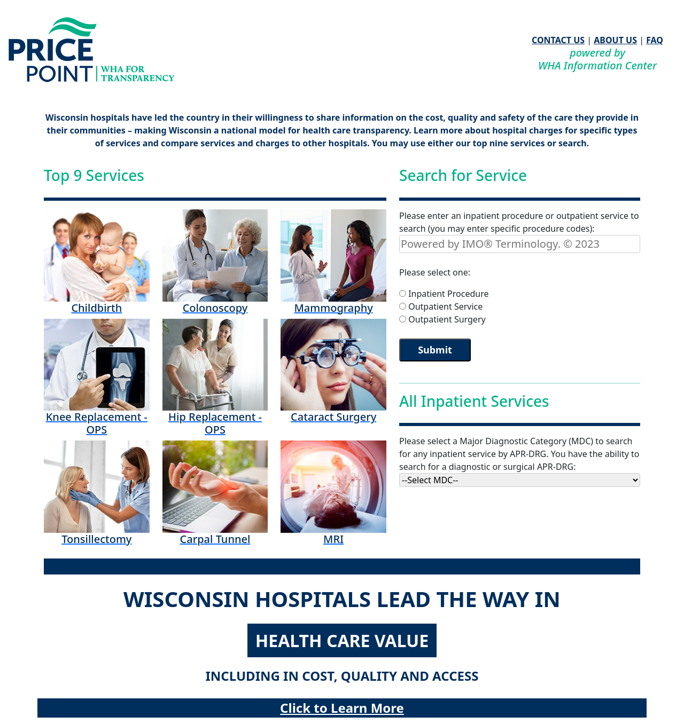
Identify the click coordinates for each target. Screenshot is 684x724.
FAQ (654, 40)
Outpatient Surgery (446, 319)
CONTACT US (558, 40)
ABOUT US (615, 40)
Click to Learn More (342, 708)
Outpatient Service (445, 306)
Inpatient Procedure (448, 294)
